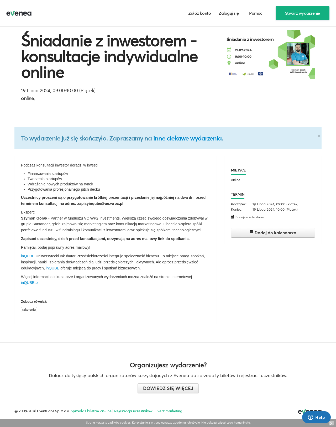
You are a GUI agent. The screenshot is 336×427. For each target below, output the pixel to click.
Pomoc (255, 13)
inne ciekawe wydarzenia (187, 138)
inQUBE (28, 256)
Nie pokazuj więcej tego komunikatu (225, 422)
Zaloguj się (229, 13)
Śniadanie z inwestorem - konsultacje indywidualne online (109, 56)
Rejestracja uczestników (133, 411)
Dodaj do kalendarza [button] (247, 217)
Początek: (238, 204)
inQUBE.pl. (30, 282)
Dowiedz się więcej (168, 388)
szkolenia (29, 309)
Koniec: (236, 209)
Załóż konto (199, 13)
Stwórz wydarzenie (302, 13)
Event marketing (168, 411)
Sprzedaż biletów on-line (91, 411)
